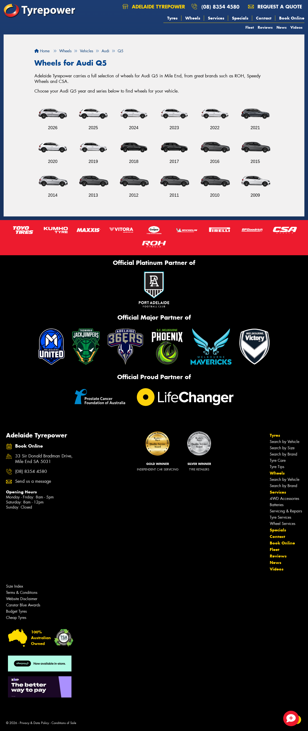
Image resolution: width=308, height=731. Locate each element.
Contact (263, 18)
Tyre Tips (277, 466)
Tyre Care (278, 460)
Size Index (14, 586)
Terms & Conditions (21, 592)
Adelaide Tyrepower (153, 7)
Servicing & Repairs (286, 511)
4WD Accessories (284, 498)
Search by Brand (283, 454)
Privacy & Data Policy (34, 723)
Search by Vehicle (284, 441)
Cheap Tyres (16, 617)
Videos (296, 27)
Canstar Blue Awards (23, 605)
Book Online (291, 18)
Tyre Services (280, 517)
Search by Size (282, 447)
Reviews (265, 27)
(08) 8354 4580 (220, 7)
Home (42, 51)
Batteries (276, 504)
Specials (240, 18)
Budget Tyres (16, 611)
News (281, 27)
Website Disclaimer (21, 598)
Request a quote (275, 7)
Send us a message (33, 481)
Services (216, 18)
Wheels (192, 18)
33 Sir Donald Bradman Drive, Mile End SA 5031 (44, 458)
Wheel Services (282, 523)
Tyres (172, 18)
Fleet (249, 27)
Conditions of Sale (63, 723)
